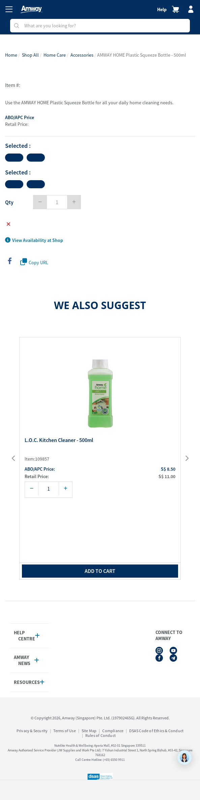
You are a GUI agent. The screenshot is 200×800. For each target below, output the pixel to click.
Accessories (81, 55)
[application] (184, 757)
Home (11, 55)
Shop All (30, 55)
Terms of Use (64, 730)
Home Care (55, 55)
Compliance (112, 730)
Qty (9, 202)
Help (162, 9)
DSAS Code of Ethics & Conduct (156, 730)
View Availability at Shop (34, 240)
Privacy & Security (32, 730)
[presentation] (17, 458)
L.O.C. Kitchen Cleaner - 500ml (59, 440)
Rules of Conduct (100, 735)
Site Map (89, 730)
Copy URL (34, 262)
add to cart (100, 571)
